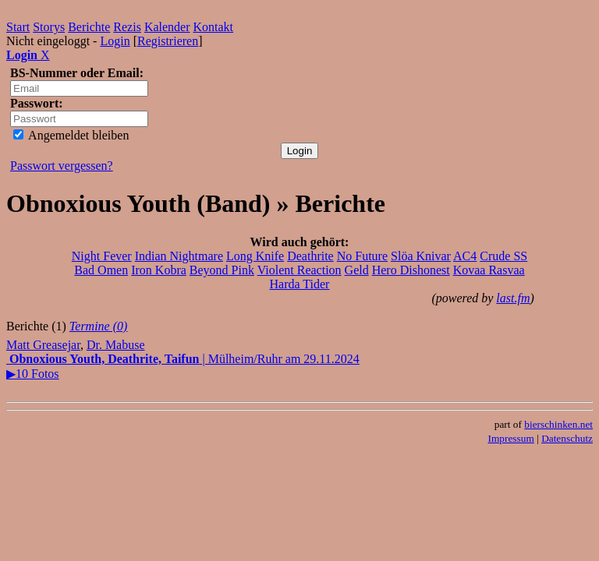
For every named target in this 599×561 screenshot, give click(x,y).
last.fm (513, 298)
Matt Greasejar (43, 344)
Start (18, 27)
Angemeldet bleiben (71, 135)
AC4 (465, 256)
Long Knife (255, 256)
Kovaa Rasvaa (489, 270)
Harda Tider (300, 284)
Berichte (89, 27)
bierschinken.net (558, 424)
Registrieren (167, 41)
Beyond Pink (222, 270)
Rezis (127, 27)
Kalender (167, 27)
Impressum (511, 438)
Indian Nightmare (179, 256)
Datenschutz (567, 438)
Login (114, 41)
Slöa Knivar (421, 256)
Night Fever (102, 256)
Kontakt (213, 27)
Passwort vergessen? (61, 165)
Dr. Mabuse (116, 344)
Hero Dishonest (411, 270)
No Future (362, 256)
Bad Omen (101, 270)
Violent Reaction (299, 270)
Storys (49, 27)
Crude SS (503, 256)
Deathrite (310, 256)
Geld (357, 270)
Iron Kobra (158, 270)
